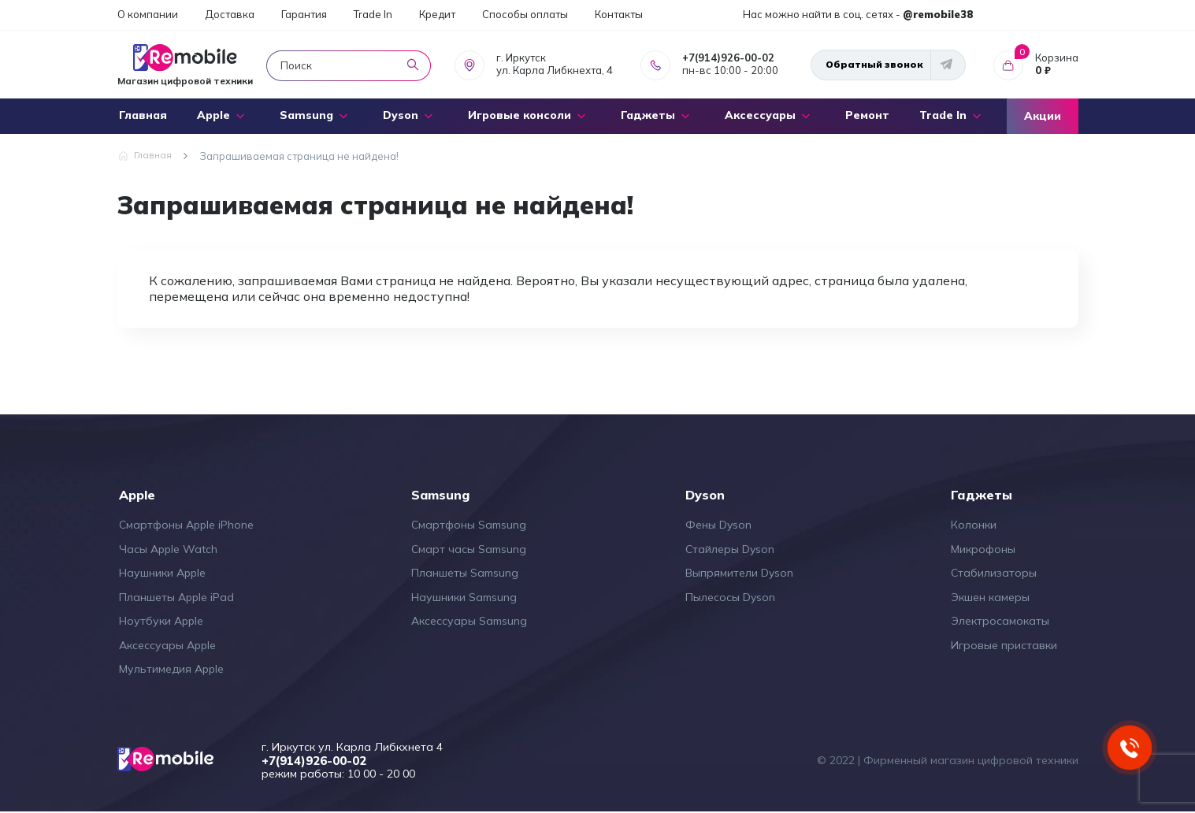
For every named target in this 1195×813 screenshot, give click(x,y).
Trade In (373, 14)
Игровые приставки (1004, 645)
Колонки (973, 525)
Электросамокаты (1000, 621)
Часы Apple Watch (168, 549)
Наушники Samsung (464, 597)
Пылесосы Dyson (730, 597)
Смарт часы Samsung (468, 549)
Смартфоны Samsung (468, 525)
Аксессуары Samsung (469, 621)
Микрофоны (983, 549)
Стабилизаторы (994, 573)
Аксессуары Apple (167, 645)
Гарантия (304, 14)
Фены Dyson (718, 525)
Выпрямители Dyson (739, 573)
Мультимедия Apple (171, 669)
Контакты (619, 14)
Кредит (437, 14)
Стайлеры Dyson (729, 549)
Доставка (229, 14)
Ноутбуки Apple (161, 621)
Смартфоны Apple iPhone (186, 525)
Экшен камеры (990, 597)
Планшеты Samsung (464, 573)
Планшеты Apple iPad (176, 597)
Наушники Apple (162, 573)
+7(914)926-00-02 (728, 57)
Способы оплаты (525, 14)
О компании (147, 14)
